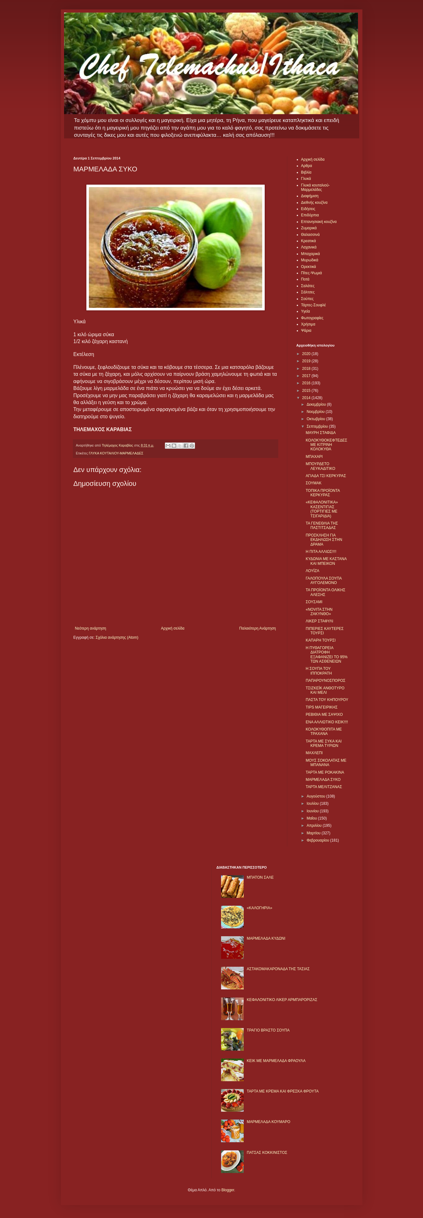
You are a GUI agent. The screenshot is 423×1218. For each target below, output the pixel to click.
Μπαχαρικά (310, 254)
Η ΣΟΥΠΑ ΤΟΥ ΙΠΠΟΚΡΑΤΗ (319, 670)
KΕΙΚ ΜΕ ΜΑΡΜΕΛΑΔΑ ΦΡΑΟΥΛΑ (276, 1061)
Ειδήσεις (308, 209)
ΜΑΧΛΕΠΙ (314, 753)
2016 (307, 383)
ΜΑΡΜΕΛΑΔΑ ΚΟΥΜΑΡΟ (268, 1122)
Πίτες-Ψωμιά (311, 273)
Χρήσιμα (308, 324)
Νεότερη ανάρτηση (90, 628)
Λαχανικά (309, 247)
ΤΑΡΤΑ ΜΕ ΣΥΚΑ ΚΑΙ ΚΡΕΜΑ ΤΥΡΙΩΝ (323, 743)
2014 (307, 398)
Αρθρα (306, 166)
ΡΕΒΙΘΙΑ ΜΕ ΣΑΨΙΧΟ (324, 714)
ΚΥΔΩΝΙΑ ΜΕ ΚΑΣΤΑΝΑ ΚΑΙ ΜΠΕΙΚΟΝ (326, 561)
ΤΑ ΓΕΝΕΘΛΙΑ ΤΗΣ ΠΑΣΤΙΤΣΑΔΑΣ (322, 525)
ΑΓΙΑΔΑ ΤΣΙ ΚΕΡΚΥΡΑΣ (326, 476)
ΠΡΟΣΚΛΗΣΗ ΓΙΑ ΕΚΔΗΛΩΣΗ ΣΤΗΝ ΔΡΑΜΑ (324, 540)
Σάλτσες (308, 292)
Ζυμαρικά (309, 228)
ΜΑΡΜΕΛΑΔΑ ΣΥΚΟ (323, 779)
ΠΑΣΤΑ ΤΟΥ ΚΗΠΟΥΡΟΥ (327, 700)
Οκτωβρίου (316, 419)
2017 (307, 376)
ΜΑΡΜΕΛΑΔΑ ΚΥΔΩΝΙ (266, 938)
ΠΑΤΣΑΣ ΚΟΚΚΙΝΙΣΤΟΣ (267, 1152)
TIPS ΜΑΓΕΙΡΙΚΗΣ (321, 707)
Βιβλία (306, 172)
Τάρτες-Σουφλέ (313, 305)
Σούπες (307, 299)
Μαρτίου (314, 833)
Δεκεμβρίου (316, 404)
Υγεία (305, 311)
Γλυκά (306, 178)
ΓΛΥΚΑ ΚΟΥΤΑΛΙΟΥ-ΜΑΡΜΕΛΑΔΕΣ (116, 453)
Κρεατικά (308, 241)
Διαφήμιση (310, 196)
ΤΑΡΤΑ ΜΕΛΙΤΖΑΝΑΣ (324, 787)
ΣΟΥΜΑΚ (313, 483)
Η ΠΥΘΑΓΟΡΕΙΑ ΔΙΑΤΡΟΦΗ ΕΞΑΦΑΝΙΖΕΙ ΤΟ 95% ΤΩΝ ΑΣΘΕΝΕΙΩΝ (326, 655)
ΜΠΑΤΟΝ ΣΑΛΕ (260, 877)
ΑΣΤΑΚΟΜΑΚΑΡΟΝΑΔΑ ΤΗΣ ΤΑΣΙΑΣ (278, 969)
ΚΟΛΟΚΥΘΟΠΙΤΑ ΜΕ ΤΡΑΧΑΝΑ (324, 731)
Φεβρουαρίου (318, 840)
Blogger (227, 1190)
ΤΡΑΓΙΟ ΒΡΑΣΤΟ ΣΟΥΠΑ (268, 1030)
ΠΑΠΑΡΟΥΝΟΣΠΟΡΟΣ (325, 680)
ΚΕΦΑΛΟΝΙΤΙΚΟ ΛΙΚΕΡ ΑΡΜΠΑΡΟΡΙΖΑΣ (282, 1000)
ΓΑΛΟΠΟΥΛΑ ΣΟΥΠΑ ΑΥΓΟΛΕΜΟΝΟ (323, 580)
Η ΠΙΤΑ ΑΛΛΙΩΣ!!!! (321, 551)
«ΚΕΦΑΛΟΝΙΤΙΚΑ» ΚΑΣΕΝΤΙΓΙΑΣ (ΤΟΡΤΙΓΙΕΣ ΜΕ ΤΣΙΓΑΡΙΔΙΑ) (322, 509)
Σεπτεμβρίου (317, 426)
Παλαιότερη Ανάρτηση (257, 628)
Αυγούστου (316, 796)
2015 (307, 390)
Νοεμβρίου (316, 411)
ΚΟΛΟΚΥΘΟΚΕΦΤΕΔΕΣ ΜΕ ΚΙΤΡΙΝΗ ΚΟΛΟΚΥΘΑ (326, 445)
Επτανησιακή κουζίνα (319, 222)
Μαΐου (312, 818)
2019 (307, 361)
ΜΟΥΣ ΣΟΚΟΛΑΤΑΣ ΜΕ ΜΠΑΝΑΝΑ (326, 762)
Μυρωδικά (309, 260)
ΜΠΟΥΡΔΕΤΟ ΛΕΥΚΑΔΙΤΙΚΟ (320, 466)
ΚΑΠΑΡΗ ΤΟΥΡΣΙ (320, 640)
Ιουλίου (313, 803)
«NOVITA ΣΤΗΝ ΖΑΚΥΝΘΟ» (319, 611)
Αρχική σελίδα (172, 628)
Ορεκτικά (308, 266)
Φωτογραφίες (312, 318)
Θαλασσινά (310, 234)
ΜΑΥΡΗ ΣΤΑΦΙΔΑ (321, 433)
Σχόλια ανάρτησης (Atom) (116, 637)
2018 (307, 368)
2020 (307, 354)
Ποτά (305, 279)
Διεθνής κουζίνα (314, 202)
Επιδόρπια (310, 215)
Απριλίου (314, 825)
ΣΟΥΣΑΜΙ (314, 602)
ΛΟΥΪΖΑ (312, 571)
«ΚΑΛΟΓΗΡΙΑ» (259, 908)
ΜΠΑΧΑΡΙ (314, 456)
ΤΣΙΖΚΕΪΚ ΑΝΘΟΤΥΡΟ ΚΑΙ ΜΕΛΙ (325, 690)
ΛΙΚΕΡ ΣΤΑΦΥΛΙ (319, 621)
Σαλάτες (308, 286)
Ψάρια (306, 330)
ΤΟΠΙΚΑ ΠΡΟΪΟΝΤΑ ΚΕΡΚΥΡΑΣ (322, 492)
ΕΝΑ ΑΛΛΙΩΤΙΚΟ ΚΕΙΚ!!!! (327, 722)
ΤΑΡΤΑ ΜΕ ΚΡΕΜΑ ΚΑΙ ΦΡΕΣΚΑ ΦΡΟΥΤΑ (283, 1091)
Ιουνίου (313, 811)
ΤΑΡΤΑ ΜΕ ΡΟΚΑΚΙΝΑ (325, 772)
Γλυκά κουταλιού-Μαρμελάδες (315, 187)
